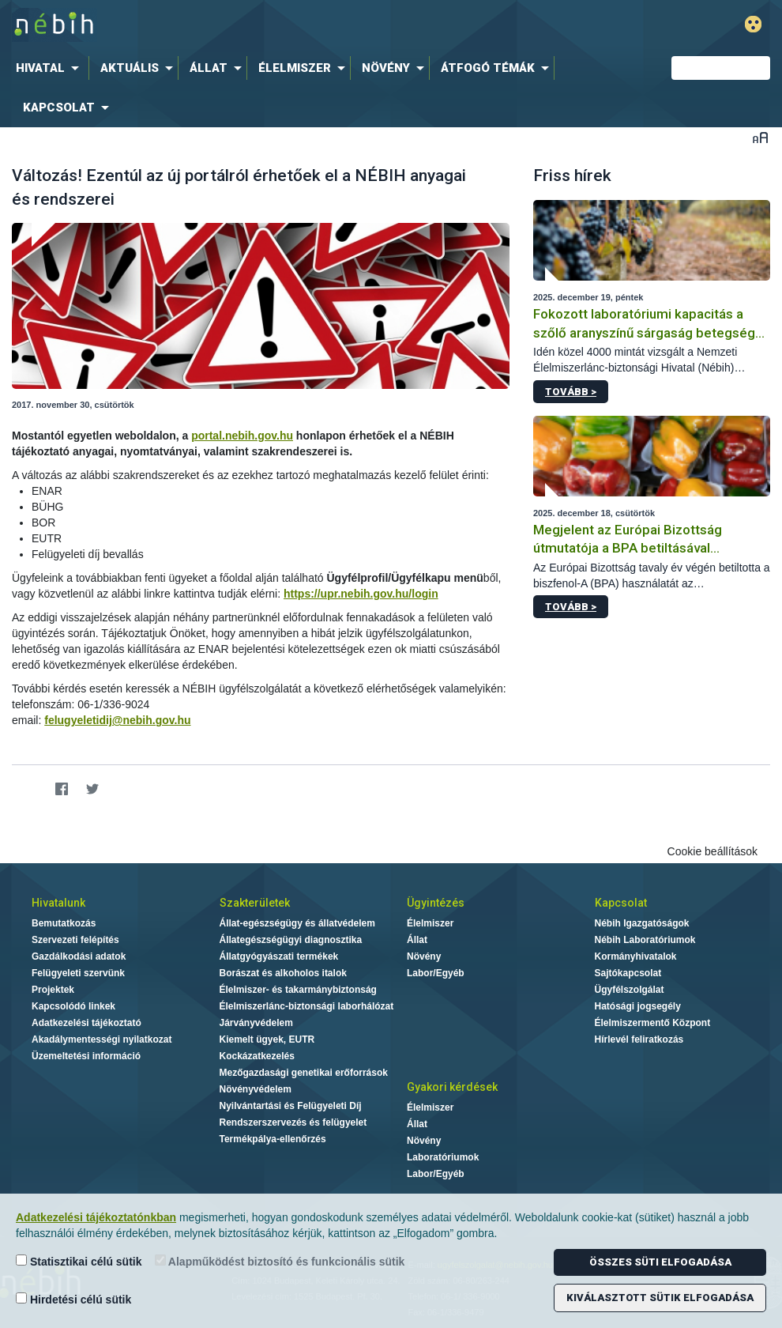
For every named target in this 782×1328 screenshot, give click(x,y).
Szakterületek (255, 902)
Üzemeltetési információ (86, 1056)
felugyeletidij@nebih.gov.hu (117, 720)
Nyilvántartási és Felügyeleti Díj (291, 1105)
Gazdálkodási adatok (79, 956)
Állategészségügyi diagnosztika (291, 939)
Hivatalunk (58, 902)
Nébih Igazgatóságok (642, 923)
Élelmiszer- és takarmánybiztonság (298, 989)
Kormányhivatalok (636, 956)
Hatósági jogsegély (638, 1006)
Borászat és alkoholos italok (283, 973)
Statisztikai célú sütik (79, 1261)
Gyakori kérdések (452, 1087)
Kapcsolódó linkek (73, 1006)
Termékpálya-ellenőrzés (273, 1139)
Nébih (240, 25)
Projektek (53, 989)
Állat (417, 939)
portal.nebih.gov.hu (242, 435)
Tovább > (570, 392)
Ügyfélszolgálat (629, 989)
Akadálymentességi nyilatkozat (101, 1039)
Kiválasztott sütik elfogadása (660, 1297)
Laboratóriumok (443, 1157)
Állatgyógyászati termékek (279, 956)
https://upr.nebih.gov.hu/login (361, 593)
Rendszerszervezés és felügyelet (293, 1122)
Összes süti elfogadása (660, 1262)
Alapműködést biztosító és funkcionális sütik (280, 1261)
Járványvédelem (256, 1022)
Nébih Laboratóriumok (645, 939)
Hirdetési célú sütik (73, 1299)
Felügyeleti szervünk (78, 973)
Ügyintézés (435, 902)
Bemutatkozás (64, 923)
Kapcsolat (621, 902)
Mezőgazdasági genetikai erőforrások (304, 1072)
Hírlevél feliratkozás (639, 1039)
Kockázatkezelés (257, 1056)
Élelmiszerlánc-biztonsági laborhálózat (307, 1006)
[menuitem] (50, 68)
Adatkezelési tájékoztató (86, 1022)
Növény (424, 956)
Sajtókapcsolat (628, 973)
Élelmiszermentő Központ (653, 1022)
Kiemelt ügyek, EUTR (267, 1039)
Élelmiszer (430, 923)
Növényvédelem (255, 1089)
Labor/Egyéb (435, 973)
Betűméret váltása (760, 137)
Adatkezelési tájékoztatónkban (96, 1217)
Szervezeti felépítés (75, 939)
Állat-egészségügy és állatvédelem (297, 923)
